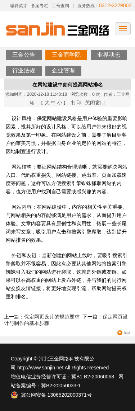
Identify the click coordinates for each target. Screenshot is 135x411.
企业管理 (63, 70)
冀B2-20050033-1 (61, 385)
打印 (76, 102)
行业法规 (23, 70)
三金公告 (23, 55)
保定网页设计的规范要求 (52, 317)
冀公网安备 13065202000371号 (51, 394)
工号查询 (60, 5)
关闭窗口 (95, 102)
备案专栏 (39, 5)
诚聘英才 (18, 5)
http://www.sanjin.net (40, 367)
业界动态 (108, 55)
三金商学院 (66, 55)
